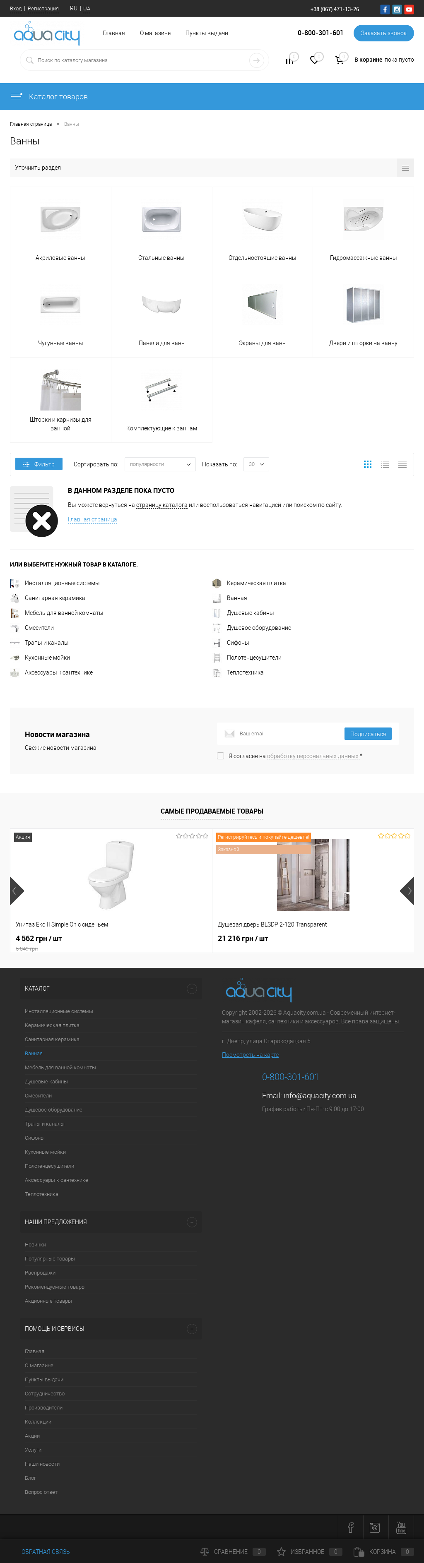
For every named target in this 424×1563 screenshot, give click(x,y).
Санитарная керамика (47, 598)
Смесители (32, 627)
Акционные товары (48, 1301)
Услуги (33, 1450)
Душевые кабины (243, 613)
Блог (30, 1478)
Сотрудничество (45, 1393)
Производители (44, 1408)
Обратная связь (40, 1552)
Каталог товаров (49, 96)
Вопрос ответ (41, 1492)
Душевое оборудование (251, 627)
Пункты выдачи (207, 33)
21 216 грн (175, 938)
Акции (32, 1436)
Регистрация (43, 8)
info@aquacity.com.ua (320, 1095)
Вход (16, 8)
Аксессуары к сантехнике (51, 672)
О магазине (155, 33)
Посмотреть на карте (250, 1055)
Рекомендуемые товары (55, 1287)
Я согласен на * (295, 756)
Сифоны (230, 642)
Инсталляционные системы (55, 583)
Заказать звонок (384, 33)
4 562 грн (77, 943)
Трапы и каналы (39, 642)
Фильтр (39, 464)
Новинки (35, 1244)
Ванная (229, 598)
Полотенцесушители (247, 657)
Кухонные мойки (40, 657)
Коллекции (38, 1422)
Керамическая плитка (249, 583)
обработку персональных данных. (313, 756)
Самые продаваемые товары (212, 811)
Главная (34, 1351)
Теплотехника (238, 672)
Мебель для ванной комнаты (57, 613)
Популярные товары (50, 1259)
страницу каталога (162, 505)
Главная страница (92, 519)
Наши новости (42, 1464)
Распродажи (40, 1273)
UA (86, 8)
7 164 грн (308, 938)
